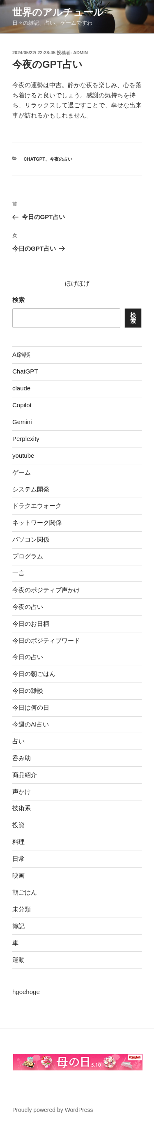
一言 (18, 573)
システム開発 (30, 489)
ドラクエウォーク (37, 505)
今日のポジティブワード (46, 640)
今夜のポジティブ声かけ (46, 589)
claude (21, 388)
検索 (18, 299)
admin (80, 52)
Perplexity (25, 438)
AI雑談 (21, 354)
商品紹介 (24, 774)
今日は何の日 (30, 707)
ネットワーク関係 (37, 522)
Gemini (22, 421)
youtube (23, 455)
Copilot (22, 404)
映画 (18, 875)
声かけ (21, 791)
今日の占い (27, 656)
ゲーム (21, 472)
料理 (18, 841)
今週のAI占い (30, 724)
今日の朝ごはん (33, 673)
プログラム (27, 556)
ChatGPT (34, 159)
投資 (18, 824)
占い (18, 741)
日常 (18, 858)
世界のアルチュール (57, 12)
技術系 (21, 808)
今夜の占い (61, 159)
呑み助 (21, 757)
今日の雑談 (27, 690)
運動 (18, 959)
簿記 (18, 925)
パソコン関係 (30, 539)
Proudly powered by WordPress (52, 1110)
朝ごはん (24, 892)
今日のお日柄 (30, 623)
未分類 (21, 909)
